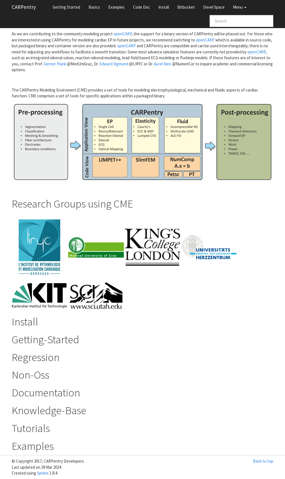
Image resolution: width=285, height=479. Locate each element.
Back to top (263, 461)
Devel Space (214, 7)
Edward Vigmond (113, 63)
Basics (94, 7)
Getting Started (66, 7)
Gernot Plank (55, 63)
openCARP (123, 33)
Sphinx (43, 473)
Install (163, 7)
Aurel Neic (162, 63)
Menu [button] (239, 7)
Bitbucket (186, 7)
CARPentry (24, 7)
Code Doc (141, 7)
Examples (116, 7)
